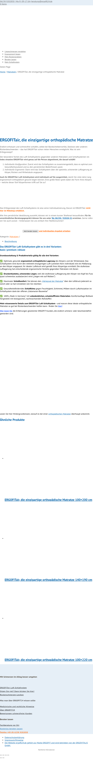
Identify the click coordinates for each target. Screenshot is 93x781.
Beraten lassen (10, 59)
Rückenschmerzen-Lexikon (12, 695)
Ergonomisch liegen (12, 54)
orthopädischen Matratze (59, 414)
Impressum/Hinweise (14, 740)
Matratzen (11, 71)
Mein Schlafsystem (12, 62)
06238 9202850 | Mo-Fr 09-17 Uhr (15, 1)
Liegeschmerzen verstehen (15, 51)
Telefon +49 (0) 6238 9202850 (14, 732)
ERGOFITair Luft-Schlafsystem (13, 687)
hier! (60, 306)
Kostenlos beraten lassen (11, 728)
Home (2, 71)
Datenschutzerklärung (14, 737)
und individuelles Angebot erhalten (54, 231)
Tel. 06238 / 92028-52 (62, 218)
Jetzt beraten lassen (30, 231)
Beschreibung (11, 241)
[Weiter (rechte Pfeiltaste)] (3, 757)
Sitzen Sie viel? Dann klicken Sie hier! (17, 691)
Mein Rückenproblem (13, 57)
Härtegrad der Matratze (52, 281)
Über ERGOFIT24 (7, 710)
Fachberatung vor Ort (9, 725)
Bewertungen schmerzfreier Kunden (16, 713)
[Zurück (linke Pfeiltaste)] (1, 757)
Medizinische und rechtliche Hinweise (17, 706)
